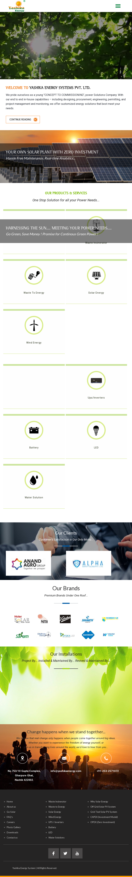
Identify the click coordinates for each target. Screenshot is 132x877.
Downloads (12, 832)
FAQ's (10, 817)
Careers (11, 822)
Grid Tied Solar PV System (103, 811)
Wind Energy (54, 817)
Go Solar (11, 811)
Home (10, 801)
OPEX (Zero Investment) (102, 822)
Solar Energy (54, 811)
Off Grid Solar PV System (103, 806)
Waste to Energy (56, 806)
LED (50, 832)
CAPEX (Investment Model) (104, 817)
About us (11, 806)
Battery (52, 827)
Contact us (12, 837)
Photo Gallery (14, 827)
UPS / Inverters (56, 822)
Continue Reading (20, 119)
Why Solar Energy (99, 801)
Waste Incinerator (57, 801)
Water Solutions (56, 837)
